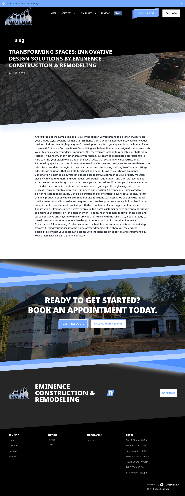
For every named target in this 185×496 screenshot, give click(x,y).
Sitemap (13, 456)
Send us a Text (145, 13)
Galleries (13, 445)
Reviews (13, 450)
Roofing (51, 439)
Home (12, 440)
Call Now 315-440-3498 (108, 323)
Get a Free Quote (73, 323)
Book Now (168, 393)
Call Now (171, 13)
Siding (51, 444)
